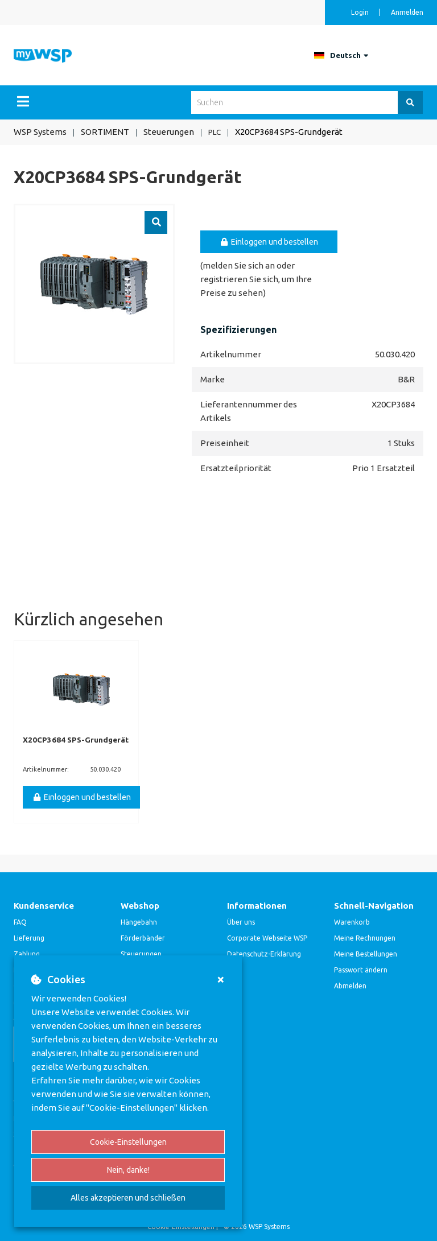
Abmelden (350, 985)
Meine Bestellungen (365, 953)
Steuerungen (141, 953)
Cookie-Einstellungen (128, 1142)
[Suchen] (410, 102)
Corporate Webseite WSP (267, 937)
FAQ (20, 921)
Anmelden (407, 12)
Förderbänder (143, 937)
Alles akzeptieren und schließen (128, 1197)
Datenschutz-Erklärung (264, 953)
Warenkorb (352, 921)
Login (360, 12)
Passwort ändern (360, 969)
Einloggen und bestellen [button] (269, 241)
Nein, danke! (128, 1169)
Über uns (241, 921)
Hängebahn (139, 921)
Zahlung (27, 953)
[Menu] (23, 101)
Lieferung (29, 937)
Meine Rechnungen (364, 937)
